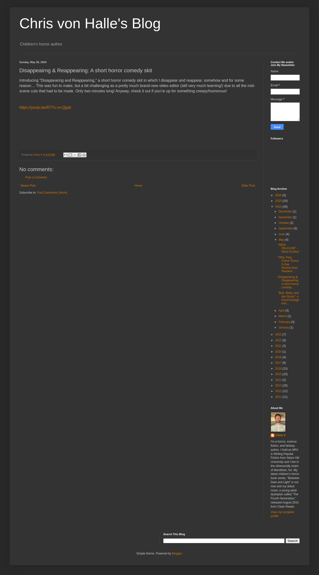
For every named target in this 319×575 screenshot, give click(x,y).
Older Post (248, 185)
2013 (279, 385)
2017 (279, 362)
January (284, 327)
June (282, 234)
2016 (279, 368)
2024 (279, 206)
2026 (279, 195)
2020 (279, 351)
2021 (279, 346)
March (283, 316)
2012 (279, 391)
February (285, 322)
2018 (279, 357)
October (284, 223)
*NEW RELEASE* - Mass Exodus (288, 248)
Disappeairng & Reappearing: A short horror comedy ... (288, 282)
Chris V (281, 435)
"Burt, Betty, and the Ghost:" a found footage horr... (288, 298)
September (286, 228)
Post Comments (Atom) (52, 192)
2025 (279, 201)
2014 (279, 380)
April (282, 310)
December (286, 211)
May (282, 239)
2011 (279, 397)
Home (138, 185)
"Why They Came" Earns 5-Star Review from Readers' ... (288, 264)
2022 (279, 340)
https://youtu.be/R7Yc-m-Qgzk (45, 107)
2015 (279, 374)
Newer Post (28, 185)
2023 (279, 334)
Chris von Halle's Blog (90, 23)
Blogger (177, 553)
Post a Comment (36, 177)
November (286, 217)
